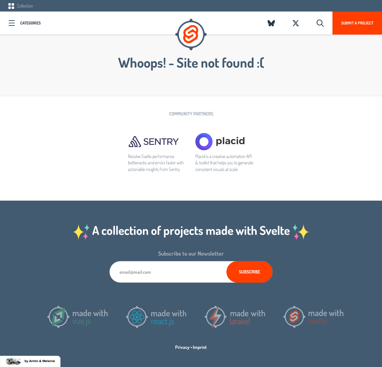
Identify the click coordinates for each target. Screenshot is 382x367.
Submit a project (357, 22)
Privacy (182, 347)
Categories (30, 22)
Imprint (200, 347)
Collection (20, 6)
